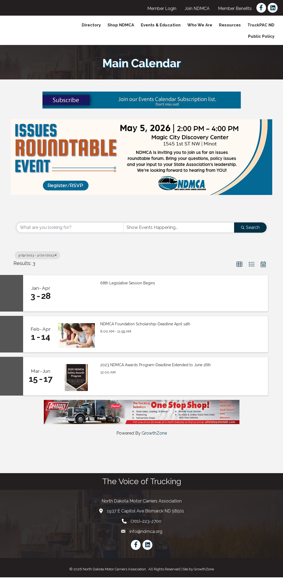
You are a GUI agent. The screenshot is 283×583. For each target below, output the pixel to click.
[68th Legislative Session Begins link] (76, 299)
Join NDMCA (197, 8)
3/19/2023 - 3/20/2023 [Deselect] (37, 261)
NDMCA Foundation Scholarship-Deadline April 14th (145, 329)
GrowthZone (154, 438)
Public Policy (261, 39)
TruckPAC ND (261, 28)
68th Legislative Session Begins (127, 289)
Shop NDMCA (121, 28)
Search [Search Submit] (250, 233)
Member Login (161, 8)
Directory (91, 28)
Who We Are (199, 28)
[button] (239, 270)
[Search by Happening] (178, 233)
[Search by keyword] (69, 233)
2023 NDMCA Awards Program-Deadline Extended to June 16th (155, 370)
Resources (230, 28)
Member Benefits (235, 8)
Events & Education (161, 28)
